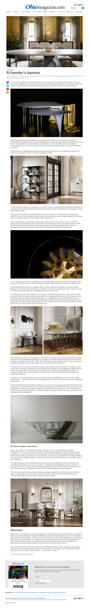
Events (8, 11)
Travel (16, 11)
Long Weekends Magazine (45, 592)
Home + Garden (42, 11)
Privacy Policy (13, 602)
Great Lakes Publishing (14, 598)
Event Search (16, 592)
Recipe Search (24, 592)
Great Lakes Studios (40, 598)
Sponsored (10, 69)
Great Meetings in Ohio (59, 592)
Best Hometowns (33, 592)
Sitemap (7, 602)
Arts (34, 11)
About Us (70, 11)
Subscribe (79, 11)
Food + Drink (26, 11)
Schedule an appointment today (21, 554)
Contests (61, 11)
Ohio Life (52, 11)
